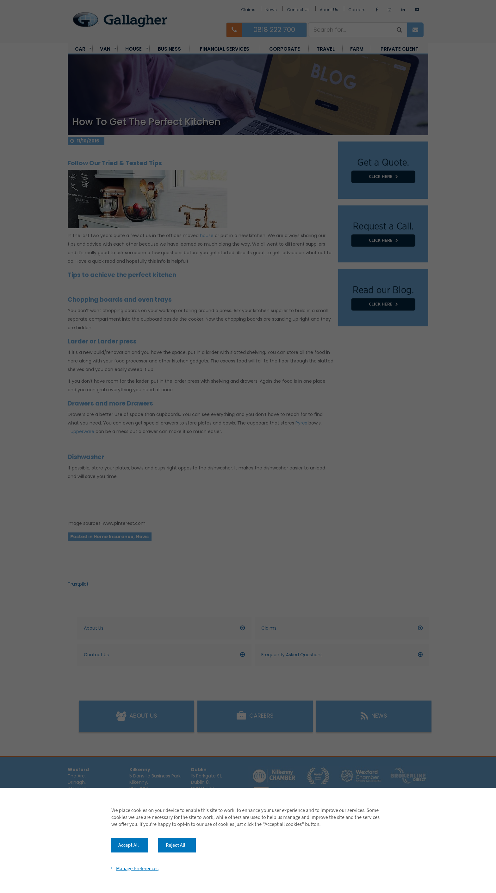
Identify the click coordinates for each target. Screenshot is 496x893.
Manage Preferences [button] (137, 868)
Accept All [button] (128, 845)
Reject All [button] (175, 845)
